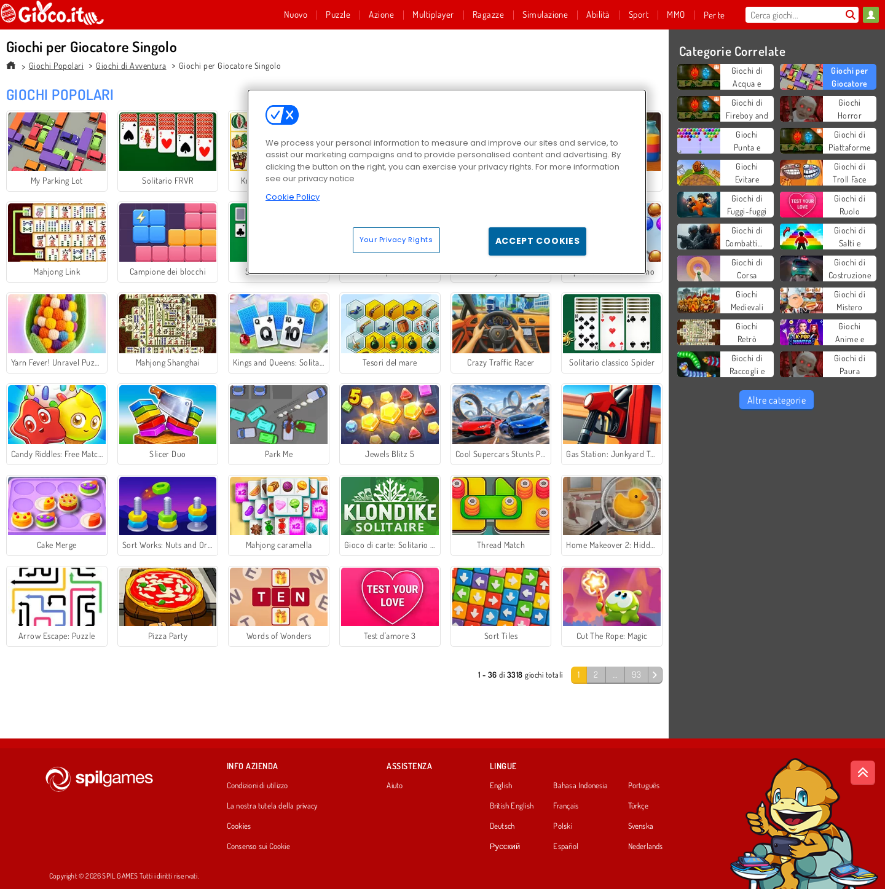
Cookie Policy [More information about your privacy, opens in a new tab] (293, 197)
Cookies (239, 826)
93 (636, 674)
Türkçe (638, 806)
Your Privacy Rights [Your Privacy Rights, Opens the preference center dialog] (396, 240)
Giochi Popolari (56, 65)
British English (511, 806)
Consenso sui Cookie (258, 846)
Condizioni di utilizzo (257, 785)
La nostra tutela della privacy (272, 806)
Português (644, 785)
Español (565, 846)
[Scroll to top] (863, 773)
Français (565, 806)
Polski (562, 826)
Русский (505, 846)
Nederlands (645, 846)
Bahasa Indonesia (580, 785)
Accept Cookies (537, 241)
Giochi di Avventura (131, 65)
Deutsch (502, 826)
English (501, 785)
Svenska (641, 826)
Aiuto (395, 785)
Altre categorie (776, 400)
